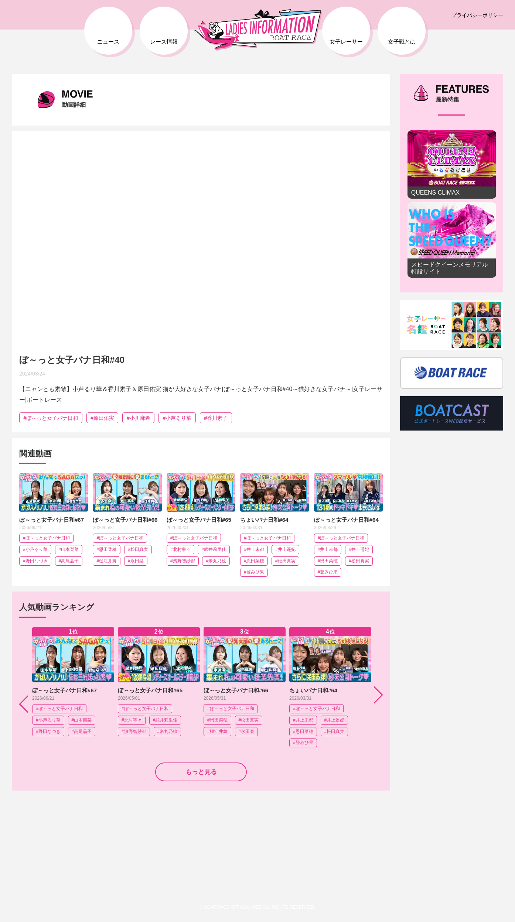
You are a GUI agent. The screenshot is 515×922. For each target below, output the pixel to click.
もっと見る (201, 771)
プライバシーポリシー (477, 15)
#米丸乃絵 (216, 560)
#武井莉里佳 (213, 549)
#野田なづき (35, 560)
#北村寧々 (180, 549)
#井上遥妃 (285, 549)
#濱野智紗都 (182, 560)
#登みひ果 (254, 572)
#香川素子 (216, 418)
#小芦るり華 (177, 418)
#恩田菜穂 (106, 549)
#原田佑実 (102, 418)
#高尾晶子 (69, 560)
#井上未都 (254, 549)
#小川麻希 (138, 418)
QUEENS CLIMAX (451, 164)
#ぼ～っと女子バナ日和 (51, 418)
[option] (73, 687)
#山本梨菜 (69, 549)
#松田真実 (138, 549)
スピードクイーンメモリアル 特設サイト (451, 240)
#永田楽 (136, 560)
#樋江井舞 (106, 560)
